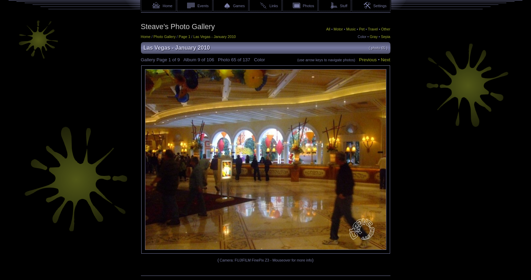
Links (273, 6)
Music (351, 29)
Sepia (385, 37)
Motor (338, 29)
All (328, 29)
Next (385, 59)
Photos (308, 6)
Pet (362, 29)
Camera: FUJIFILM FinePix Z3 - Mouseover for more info (266, 260)
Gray (373, 37)
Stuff (344, 6)
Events (203, 6)
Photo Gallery (165, 37)
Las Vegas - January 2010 (214, 37)
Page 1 (184, 37)
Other (385, 29)
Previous (368, 59)
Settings (380, 6)
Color (362, 37)
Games (239, 6)
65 (233, 59)
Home (167, 6)
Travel (373, 29)
